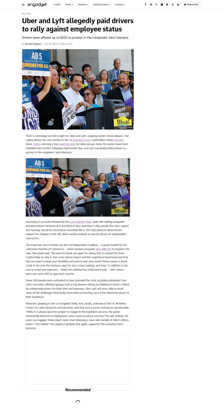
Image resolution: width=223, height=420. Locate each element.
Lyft (109, 249)
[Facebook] (145, 4)
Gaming (119, 4)
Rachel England (33, 44)
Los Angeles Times (81, 222)
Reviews (82, 4)
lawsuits (118, 140)
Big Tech (26, 14)
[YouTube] (162, 4)
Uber (98, 249)
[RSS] (178, 4)
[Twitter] (156, 4)
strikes (37, 144)
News (68, 4)
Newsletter (191, 4)
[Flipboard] (167, 4)
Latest (57, 4)
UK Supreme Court (80, 140)
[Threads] (173, 4)
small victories (67, 144)
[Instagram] (151, 4)
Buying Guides (100, 4)
